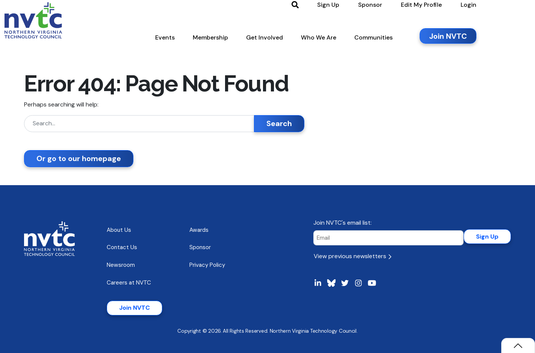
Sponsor (200, 247)
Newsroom (121, 265)
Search (279, 123)
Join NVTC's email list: (342, 223)
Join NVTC (134, 308)
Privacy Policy (207, 265)
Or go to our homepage (78, 158)
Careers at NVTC (129, 282)
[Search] (139, 123)
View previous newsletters (352, 256)
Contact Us (122, 247)
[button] (199, 41)
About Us (119, 230)
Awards (199, 230)
